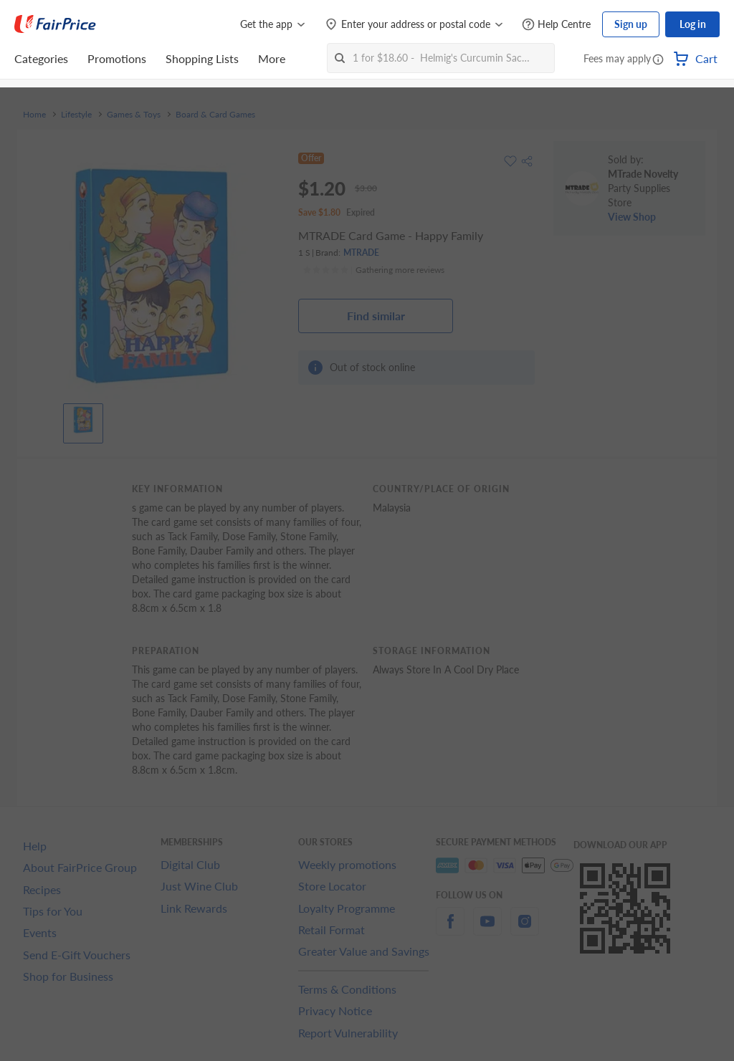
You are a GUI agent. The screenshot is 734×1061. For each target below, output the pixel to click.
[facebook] (450, 929)
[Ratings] (373, 270)
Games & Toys (134, 114)
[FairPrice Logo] (55, 24)
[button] (658, 60)
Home (34, 114)
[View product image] (83, 420)
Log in (693, 24)
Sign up (630, 24)
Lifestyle (76, 114)
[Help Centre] (556, 25)
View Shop (632, 217)
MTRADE (361, 252)
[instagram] (524, 929)
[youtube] (487, 929)
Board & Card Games (215, 114)
